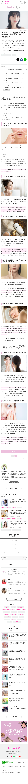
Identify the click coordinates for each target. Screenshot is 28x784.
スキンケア (4, 540)
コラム (3, 552)
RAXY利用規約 (8, 751)
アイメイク (4, 544)
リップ (6, 614)
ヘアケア (3, 548)
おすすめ (8, 507)
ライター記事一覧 (14, 482)
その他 (17, 552)
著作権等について (18, 766)
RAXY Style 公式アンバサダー (8, 609)
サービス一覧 (4, 772)
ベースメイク (9, 53)
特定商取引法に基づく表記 (13, 753)
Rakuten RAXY (8, 2)
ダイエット (21, 619)
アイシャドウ (6, 612)
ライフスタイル (17, 621)
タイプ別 (14, 54)
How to (3, 54)
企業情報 (3, 766)
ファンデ (8, 54)
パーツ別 (15, 616)
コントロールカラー (16, 529)
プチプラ (14, 507)
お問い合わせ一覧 (11, 772)
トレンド (14, 612)
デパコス (19, 507)
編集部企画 (20, 607)
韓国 (24, 609)
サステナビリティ (19, 772)
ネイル (17, 548)
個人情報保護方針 (10, 766)
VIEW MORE (14, 599)
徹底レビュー (21, 612)
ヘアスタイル (13, 614)
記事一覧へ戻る (14, 488)
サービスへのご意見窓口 (16, 751)
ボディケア (18, 544)
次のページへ (14, 451)
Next (24, 458)
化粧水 (21, 616)
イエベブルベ (7, 616)
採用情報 (24, 766)
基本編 (18, 609)
